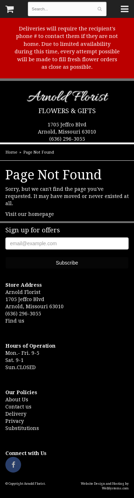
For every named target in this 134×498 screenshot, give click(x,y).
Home (11, 152)
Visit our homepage (29, 214)
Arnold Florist (67, 98)
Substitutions (22, 428)
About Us (16, 399)
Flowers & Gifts (67, 111)
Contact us (18, 407)
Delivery (15, 414)
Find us (14, 321)
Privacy (14, 421)
